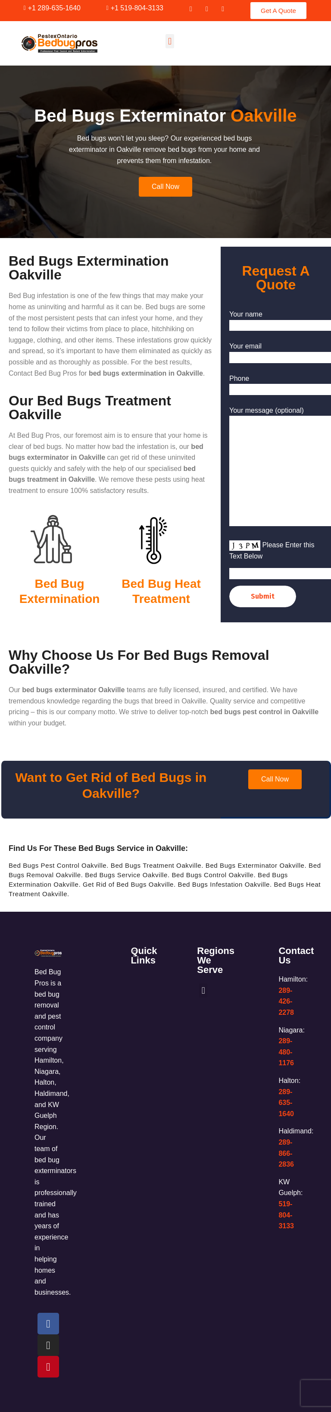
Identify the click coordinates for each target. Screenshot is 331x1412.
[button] (170, 41)
